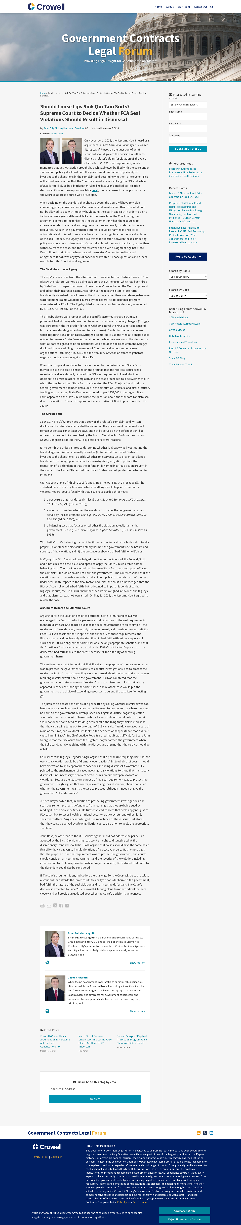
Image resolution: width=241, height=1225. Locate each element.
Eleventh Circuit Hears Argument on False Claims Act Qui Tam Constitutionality (55, 1041)
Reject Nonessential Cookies (184, 1219)
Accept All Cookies (184, 1210)
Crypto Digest (177, 329)
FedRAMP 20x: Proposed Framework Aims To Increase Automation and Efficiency (185, 172)
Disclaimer (56, 1156)
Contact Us (200, 7)
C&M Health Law (178, 317)
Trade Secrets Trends (181, 364)
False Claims (57, 133)
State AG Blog (177, 358)
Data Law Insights (179, 336)
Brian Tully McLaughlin (55, 128)
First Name (175, 111)
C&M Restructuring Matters (184, 323)
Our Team (184, 7)
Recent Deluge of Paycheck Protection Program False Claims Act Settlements (132, 1039)
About (170, 7)
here (94, 190)
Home (158, 7)
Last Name (175, 123)
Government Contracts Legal (120, 44)
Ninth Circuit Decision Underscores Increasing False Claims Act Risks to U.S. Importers (95, 1041)
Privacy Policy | (40, 1156)
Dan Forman (140, 1202)
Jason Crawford (76, 128)
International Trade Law (183, 342)
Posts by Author (185, 255)
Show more (137, 962)
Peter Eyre (123, 1202)
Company (174, 135)
